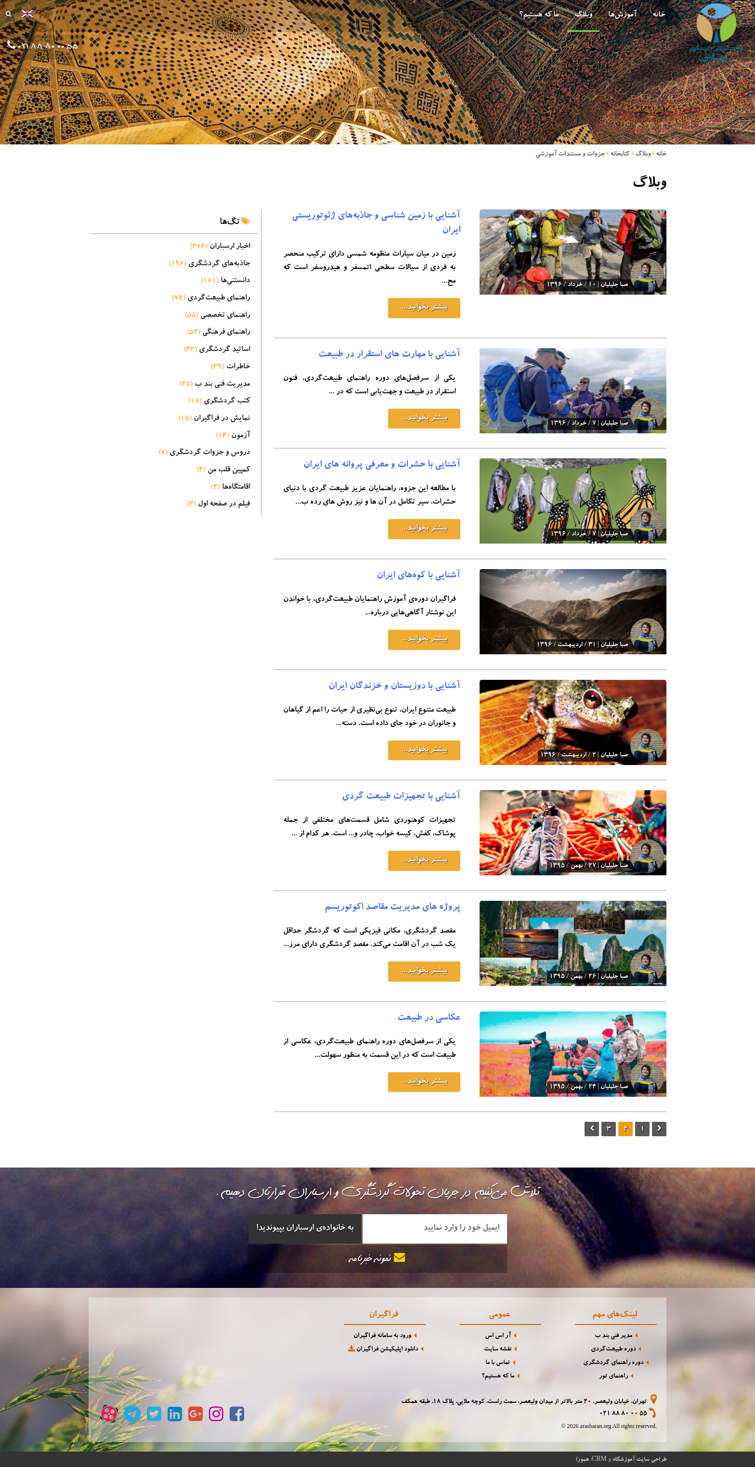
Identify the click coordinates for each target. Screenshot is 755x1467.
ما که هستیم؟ (539, 15)
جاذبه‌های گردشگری (209, 264)
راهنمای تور (613, 1376)
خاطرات (230, 367)
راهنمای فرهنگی (218, 332)
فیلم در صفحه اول (218, 504)
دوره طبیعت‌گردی (613, 1349)
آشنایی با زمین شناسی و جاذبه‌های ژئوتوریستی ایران (376, 223)
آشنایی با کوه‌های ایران (418, 576)
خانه (658, 15)
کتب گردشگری (219, 401)
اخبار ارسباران (220, 247)
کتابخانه (620, 154)
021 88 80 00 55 (623, 1414)
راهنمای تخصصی (217, 316)
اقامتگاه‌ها (230, 487)
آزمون (233, 436)
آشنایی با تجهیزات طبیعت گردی (401, 797)
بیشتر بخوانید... (424, 307)
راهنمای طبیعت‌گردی (211, 298)
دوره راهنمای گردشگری (613, 1363)
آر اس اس (498, 1336)
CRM (599, 1458)
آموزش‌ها (622, 15)
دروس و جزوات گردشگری (204, 453)
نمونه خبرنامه (377, 1258)
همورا (582, 1459)
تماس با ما (497, 1363)
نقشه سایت (497, 1349)
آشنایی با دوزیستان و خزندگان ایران (394, 687)
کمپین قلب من (223, 470)
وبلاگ (583, 15)
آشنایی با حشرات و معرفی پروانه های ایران (381, 465)
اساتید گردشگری (216, 350)
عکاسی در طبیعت (428, 1018)
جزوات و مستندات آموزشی (570, 154)
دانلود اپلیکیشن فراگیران (382, 1349)
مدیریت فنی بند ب (214, 384)
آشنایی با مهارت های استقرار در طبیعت (389, 355)
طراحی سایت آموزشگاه (639, 1459)
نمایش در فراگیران (214, 419)
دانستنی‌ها (225, 281)
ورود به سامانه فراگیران (382, 1336)
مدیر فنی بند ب (613, 1336)
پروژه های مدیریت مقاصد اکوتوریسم (392, 908)
